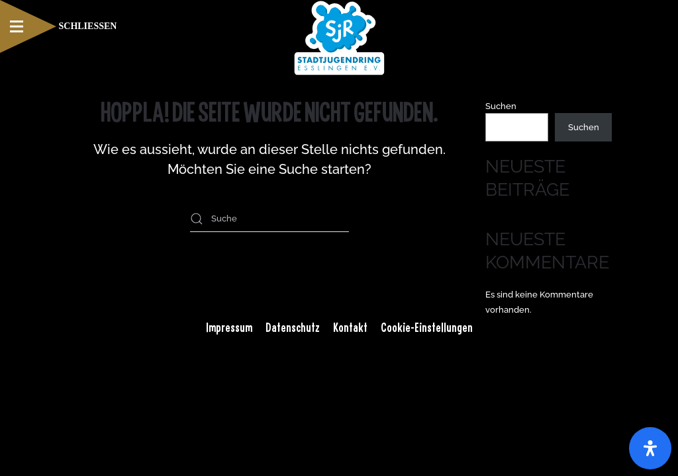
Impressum (229, 327)
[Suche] (269, 219)
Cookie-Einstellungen (427, 327)
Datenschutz (293, 327)
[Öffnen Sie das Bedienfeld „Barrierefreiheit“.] (650, 448)
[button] (58, 26)
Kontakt (350, 327)
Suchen (500, 106)
